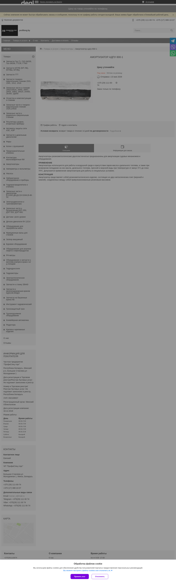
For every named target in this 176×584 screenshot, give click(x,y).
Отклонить (100, 576)
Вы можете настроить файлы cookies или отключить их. (87, 570)
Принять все (79, 576)
